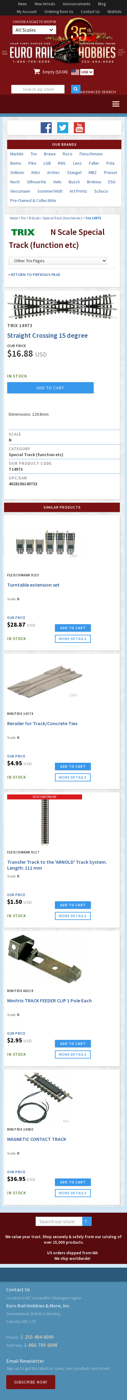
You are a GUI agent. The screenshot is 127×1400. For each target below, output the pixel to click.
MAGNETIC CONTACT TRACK (36, 1139)
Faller (94, 163)
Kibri (36, 172)
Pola (110, 163)
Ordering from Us (58, 11)
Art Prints (78, 191)
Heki (57, 182)
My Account (27, 11)
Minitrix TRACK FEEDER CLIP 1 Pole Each (49, 1000)
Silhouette (36, 182)
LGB (47, 163)
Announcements (76, 4)
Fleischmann (91, 154)
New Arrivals (45, 4)
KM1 (62, 163)
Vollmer (17, 172)
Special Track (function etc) (62, 218)
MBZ (93, 172)
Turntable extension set (33, 585)
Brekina (94, 182)
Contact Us (90, 11)
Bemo (15, 163)
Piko (32, 163)
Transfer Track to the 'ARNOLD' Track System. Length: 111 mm (57, 865)
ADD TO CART (73, 627)
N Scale (34, 218)
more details (73, 638)
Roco (67, 154)
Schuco (101, 191)
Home (14, 218)
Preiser (111, 172)
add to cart (50, 388)
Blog (102, 4)
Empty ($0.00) (55, 72)
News (22, 4)
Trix (34, 154)
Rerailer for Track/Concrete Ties (42, 723)
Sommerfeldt (49, 191)
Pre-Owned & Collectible (33, 200)
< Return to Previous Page (34, 274)
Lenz (77, 163)
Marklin (16, 154)
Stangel (74, 172)
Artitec (53, 172)
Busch (74, 182)
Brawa (50, 154)
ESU (111, 182)
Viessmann (20, 191)
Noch (15, 182)
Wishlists (114, 11)
